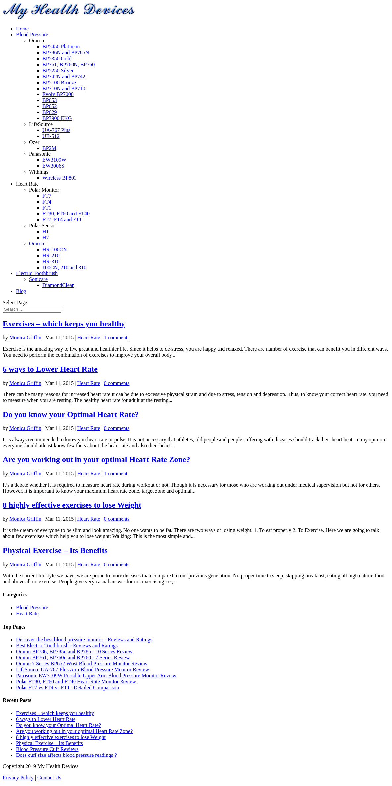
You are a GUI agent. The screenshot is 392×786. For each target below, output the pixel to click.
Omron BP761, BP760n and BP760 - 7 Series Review (73, 657)
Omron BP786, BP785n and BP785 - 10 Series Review (74, 651)
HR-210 (51, 255)
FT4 (46, 202)
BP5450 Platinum (61, 46)
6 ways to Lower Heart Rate (50, 369)
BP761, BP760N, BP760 (68, 64)
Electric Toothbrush (37, 273)
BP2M (49, 148)
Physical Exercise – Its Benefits (55, 550)
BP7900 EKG (57, 118)
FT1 (46, 208)
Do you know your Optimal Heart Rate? (71, 414)
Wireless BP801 (59, 178)
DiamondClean (58, 285)
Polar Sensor (42, 225)
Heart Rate (27, 184)
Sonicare (38, 279)
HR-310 (51, 261)
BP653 (49, 100)
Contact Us (49, 777)
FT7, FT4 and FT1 (62, 219)
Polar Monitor (44, 190)
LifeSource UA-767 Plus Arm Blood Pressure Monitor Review (82, 669)
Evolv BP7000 (58, 94)
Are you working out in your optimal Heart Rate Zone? (96, 459)
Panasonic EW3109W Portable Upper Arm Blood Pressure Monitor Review (96, 675)
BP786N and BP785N (65, 52)
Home (22, 28)
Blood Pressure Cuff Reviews (47, 749)
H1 (45, 231)
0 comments (117, 383)
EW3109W (54, 160)
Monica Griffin (25, 337)
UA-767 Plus (56, 130)
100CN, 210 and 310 (64, 267)
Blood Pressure (32, 34)
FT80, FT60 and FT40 (66, 213)
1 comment (116, 337)
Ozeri (35, 142)
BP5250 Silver (58, 70)
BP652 (49, 106)
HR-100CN (54, 249)
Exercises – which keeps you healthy (64, 323)
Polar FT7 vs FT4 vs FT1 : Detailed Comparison (67, 687)
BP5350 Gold (57, 58)
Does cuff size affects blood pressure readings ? (66, 755)
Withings (38, 172)
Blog (21, 291)
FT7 (46, 196)
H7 (45, 237)
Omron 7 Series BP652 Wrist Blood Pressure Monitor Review (81, 663)
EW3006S (53, 166)
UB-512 (51, 136)
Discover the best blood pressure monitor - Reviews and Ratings (84, 639)
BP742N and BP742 (63, 76)
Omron (36, 40)
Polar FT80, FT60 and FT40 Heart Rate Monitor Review (76, 681)
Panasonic (40, 154)
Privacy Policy (18, 777)
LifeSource (41, 124)
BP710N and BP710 (63, 88)
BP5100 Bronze (59, 82)
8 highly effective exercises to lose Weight (72, 505)
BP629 (49, 112)
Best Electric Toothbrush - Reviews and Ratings (67, 645)
